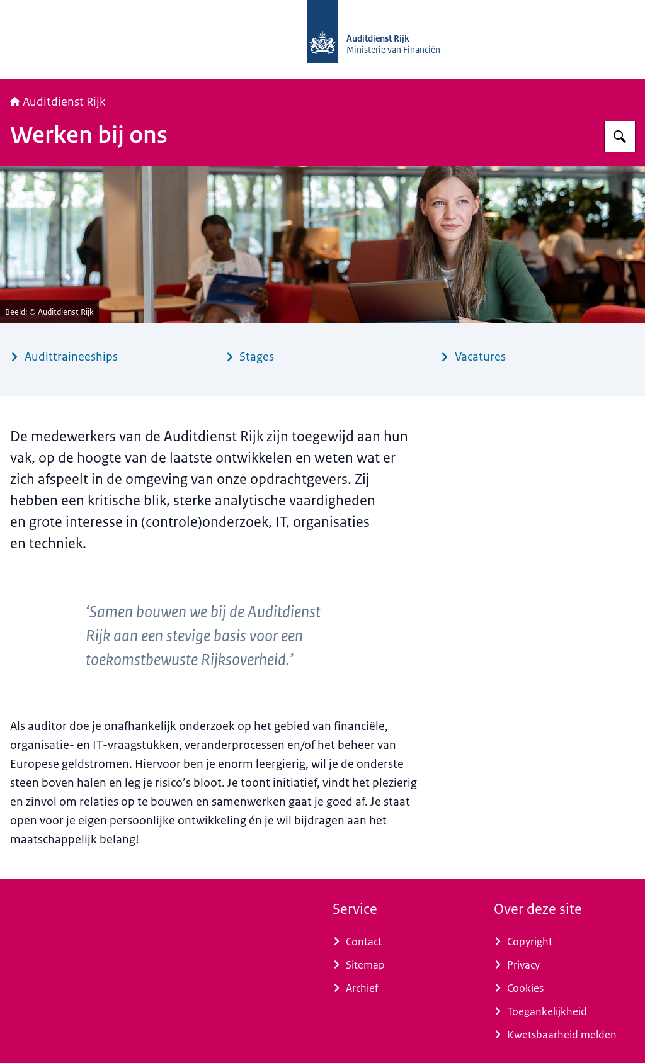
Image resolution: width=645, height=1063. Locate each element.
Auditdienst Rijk (58, 102)
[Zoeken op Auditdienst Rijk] (620, 136)
